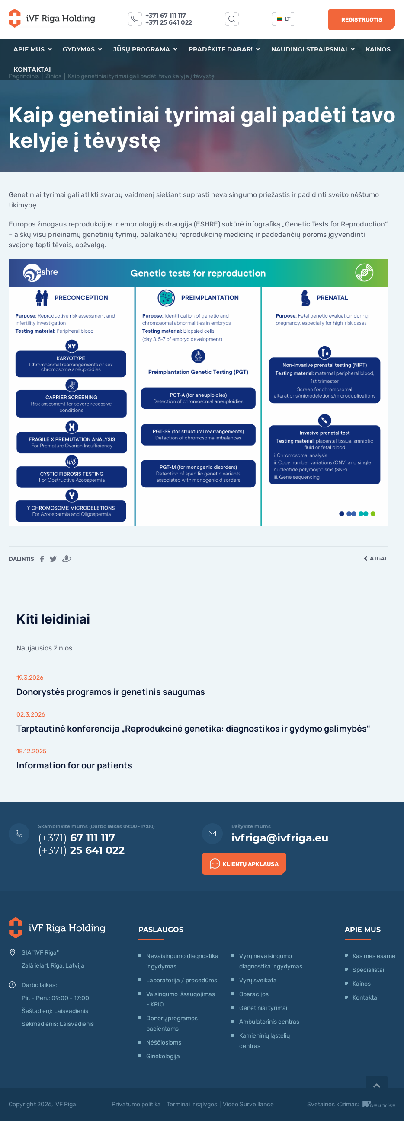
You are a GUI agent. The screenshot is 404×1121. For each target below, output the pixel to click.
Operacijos (254, 994)
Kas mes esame (374, 956)
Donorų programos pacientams (172, 1023)
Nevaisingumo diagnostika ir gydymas (182, 961)
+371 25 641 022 (168, 22)
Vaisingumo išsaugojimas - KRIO (180, 999)
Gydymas (82, 49)
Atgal (376, 558)
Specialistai (368, 970)
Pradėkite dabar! (224, 49)
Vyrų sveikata (258, 980)
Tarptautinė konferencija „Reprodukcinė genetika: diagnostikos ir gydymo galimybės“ (196, 728)
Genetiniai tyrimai (263, 1008)
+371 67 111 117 (165, 15)
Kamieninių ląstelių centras (264, 1041)
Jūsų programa (145, 49)
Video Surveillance (248, 1104)
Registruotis (361, 19)
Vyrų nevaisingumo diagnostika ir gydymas (270, 961)
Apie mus (32, 49)
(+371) (76, 837)
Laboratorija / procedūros (181, 980)
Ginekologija (163, 1056)
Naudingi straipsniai (313, 49)
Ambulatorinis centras (269, 1021)
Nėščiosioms (163, 1042)
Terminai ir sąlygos (192, 1104)
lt (283, 19)
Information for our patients (75, 765)
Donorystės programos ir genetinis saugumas (112, 691)
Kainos (378, 49)
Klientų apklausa (244, 862)
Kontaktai (32, 70)
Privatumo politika (136, 1104)
